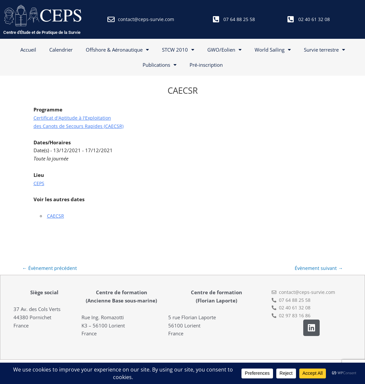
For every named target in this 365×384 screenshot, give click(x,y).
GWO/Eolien (224, 50)
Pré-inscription (206, 64)
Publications (159, 65)
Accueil (28, 49)
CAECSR (55, 215)
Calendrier (61, 49)
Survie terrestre (324, 50)
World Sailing (273, 50)
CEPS (39, 183)
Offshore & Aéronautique (117, 50)
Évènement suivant (318, 268)
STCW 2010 (178, 50)
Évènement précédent (50, 268)
